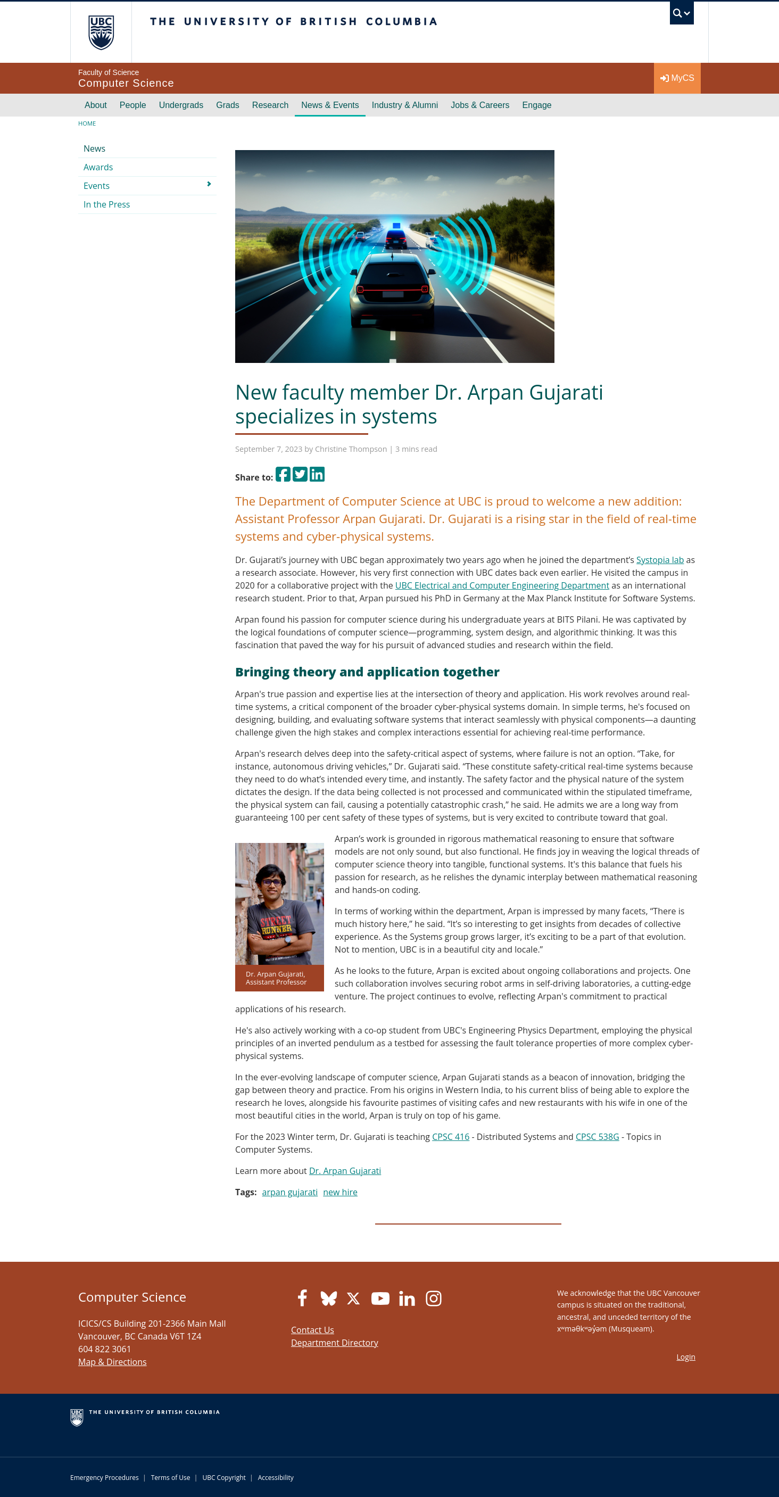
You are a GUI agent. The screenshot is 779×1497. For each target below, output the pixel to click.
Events (97, 186)
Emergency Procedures (104, 1477)
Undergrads (181, 105)
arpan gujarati (290, 1192)
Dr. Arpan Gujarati (345, 1171)
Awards (98, 167)
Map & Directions (112, 1362)
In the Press (107, 204)
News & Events (330, 105)
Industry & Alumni (405, 105)
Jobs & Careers (480, 105)
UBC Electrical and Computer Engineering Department (502, 585)
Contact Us (312, 1330)
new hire (340, 1192)
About (96, 105)
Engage (537, 105)
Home (87, 123)
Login (686, 1357)
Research (270, 105)
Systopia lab (660, 560)
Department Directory (334, 1343)
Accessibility (276, 1477)
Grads (227, 105)
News (94, 148)
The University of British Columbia (100, 32)
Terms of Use (170, 1477)
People (133, 105)
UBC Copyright (223, 1477)
